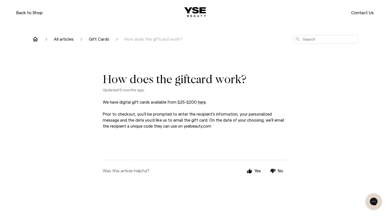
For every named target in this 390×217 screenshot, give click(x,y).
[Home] (35, 39)
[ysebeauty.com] (195, 12)
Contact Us (362, 12)
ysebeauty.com (197, 126)
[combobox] (325, 39)
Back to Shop (29, 12)
